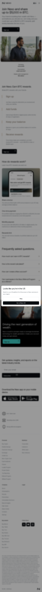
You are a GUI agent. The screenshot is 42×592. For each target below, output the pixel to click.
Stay (21, 298)
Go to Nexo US (21, 303)
